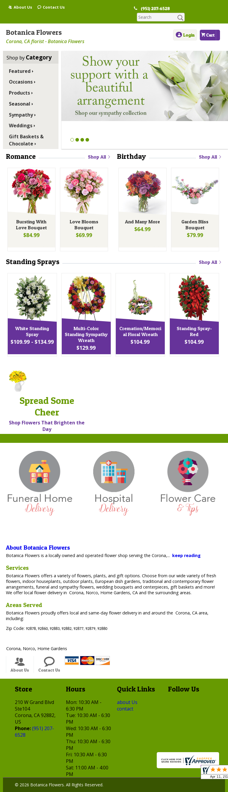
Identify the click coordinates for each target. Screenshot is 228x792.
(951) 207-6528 (152, 8)
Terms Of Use (33, 788)
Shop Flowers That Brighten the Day (47, 417)
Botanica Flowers (34, 23)
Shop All (99, 148)
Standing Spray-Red (194, 321)
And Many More (141, 214)
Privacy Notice (69, 788)
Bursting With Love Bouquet (31, 217)
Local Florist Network (113, 788)
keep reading (186, 547)
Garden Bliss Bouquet (194, 217)
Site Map (151, 788)
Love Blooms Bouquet (83, 217)
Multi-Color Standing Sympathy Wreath (85, 327)
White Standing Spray (31, 324)
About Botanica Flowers (38, 538)
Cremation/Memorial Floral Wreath (139, 324)
